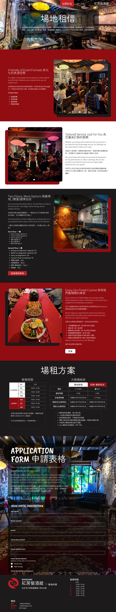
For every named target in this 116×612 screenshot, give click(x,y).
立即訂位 (67, 3)
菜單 (21, 4)
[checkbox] (58, 565)
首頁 (11, 4)
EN (78, 3)
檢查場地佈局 (17, 273)
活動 (54, 4)
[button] (56, 87)
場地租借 (33, 4)
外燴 (44, 4)
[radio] (58, 564)
